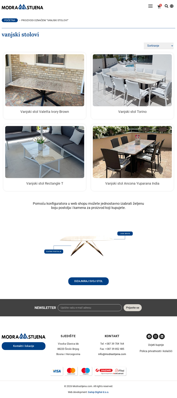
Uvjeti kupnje (156, 346)
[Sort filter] (159, 47)
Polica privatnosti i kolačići (156, 352)
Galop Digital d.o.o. (98, 393)
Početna (9, 21)
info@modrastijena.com (112, 355)
